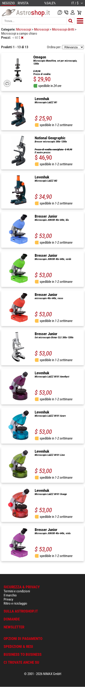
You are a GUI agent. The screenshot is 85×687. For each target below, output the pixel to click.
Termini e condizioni (17, 591)
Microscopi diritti (63, 29)
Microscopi (24, 29)
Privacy (8, 599)
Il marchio (10, 595)
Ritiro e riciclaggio (15, 603)
